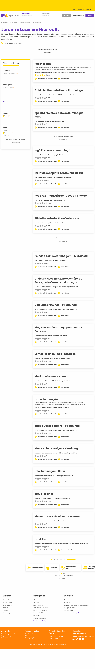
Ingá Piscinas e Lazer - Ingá (55, 150)
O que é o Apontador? (8, 634)
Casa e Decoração (39, 618)
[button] (62, 573)
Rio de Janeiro (7, 602)
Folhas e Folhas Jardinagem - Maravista (63, 256)
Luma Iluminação (48, 399)
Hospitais (67, 602)
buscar (66, 15)
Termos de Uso (5, 638)
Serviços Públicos (69, 608)
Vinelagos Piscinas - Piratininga (58, 305)
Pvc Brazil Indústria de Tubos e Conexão (63, 195)
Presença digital (30, 638)
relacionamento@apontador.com (83, 636)
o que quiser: (26, 13)
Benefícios (36, 616)
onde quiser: (45, 13)
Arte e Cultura (38, 605)
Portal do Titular (53, 638)
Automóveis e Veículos (40, 608)
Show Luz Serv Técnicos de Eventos (60, 516)
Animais (36, 602)
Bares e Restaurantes (40, 610)
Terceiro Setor (68, 610)
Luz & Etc (42, 539)
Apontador (4, 22)
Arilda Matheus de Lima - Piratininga (61, 90)
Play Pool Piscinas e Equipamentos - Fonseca (60, 329)
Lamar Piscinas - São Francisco (57, 354)
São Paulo (6, 600)
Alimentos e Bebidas (40, 600)
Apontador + (29, 634)
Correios (67, 600)
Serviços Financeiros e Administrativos (76, 605)
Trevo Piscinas (46, 494)
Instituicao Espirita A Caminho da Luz (61, 173)
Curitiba (5, 610)
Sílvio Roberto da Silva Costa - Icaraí (61, 218)
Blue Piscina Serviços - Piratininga (59, 448)
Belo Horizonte (7, 605)
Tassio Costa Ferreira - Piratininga (59, 426)
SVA (26, 636)
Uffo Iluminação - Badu (52, 471)
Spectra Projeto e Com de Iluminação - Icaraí (62, 114)
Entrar (89, 15)
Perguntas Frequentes (8, 636)
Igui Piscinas (45, 64)
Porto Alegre (7, 613)
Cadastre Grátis (78, 15)
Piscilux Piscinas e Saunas (54, 376)
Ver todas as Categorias (41, 621)
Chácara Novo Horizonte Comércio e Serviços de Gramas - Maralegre (61, 280)
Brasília (5, 608)
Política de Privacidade (56, 636)
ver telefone (68, 78)
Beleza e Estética (38, 613)
